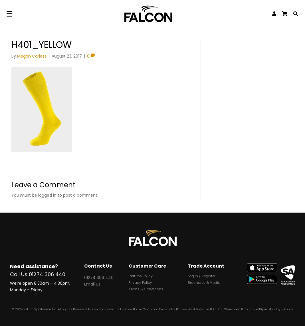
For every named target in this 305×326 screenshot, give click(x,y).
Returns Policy (141, 276)
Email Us (92, 284)
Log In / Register (201, 276)
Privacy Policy (140, 283)
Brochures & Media (204, 283)
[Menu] (9, 14)
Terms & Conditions (146, 290)
